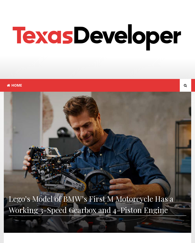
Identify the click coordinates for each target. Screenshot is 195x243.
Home (14, 85)
